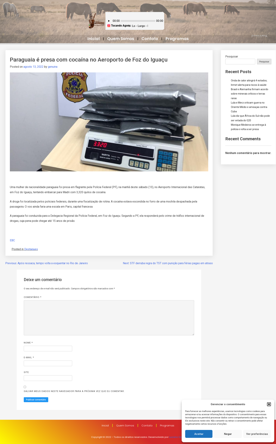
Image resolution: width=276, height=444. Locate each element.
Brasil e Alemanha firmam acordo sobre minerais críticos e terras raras (249, 93)
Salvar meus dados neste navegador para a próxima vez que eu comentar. (74, 391)
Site (26, 372)
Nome (28, 342)
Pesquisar (231, 56)
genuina (52, 66)
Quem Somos (120, 38)
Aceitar (198, 434)
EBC (12, 240)
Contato (150, 38)
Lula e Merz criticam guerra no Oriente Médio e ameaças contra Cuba (249, 107)
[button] (269, 404)
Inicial (93, 38)
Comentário (32, 297)
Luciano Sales (177, 437)
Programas (177, 38)
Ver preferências (257, 434)
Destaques (31, 249)
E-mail (29, 357)
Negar (228, 434)
